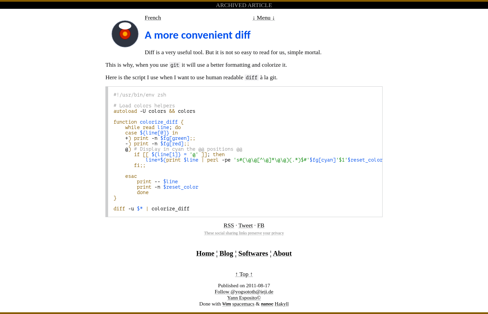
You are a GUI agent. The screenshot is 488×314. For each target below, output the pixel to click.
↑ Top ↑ (244, 274)
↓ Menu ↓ (263, 17)
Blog (226, 253)
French (153, 17)
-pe (257, 160)
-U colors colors (155, 111)
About (282, 253)
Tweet (246, 225)
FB (260, 225)
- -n (152, 143)
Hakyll (281, 304)
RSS (229, 225)
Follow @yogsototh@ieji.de (244, 291)
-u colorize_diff (152, 208)
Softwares (253, 253)
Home (205, 253)
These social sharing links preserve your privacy (244, 233)
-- (146, 181)
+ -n (155, 138)
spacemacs (243, 304)
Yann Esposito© (244, 297)
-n (156, 187)
